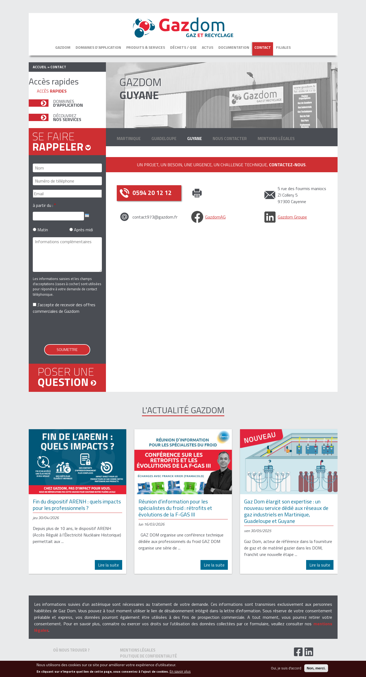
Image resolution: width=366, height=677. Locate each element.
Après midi (83, 229)
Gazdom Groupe (292, 217)
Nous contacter (230, 138)
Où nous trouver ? (71, 650)
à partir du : (43, 205)
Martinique (129, 138)
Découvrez (67, 117)
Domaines (68, 103)
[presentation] (74, 329)
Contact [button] (262, 47)
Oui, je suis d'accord (286, 668)
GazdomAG (215, 217)
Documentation (233, 47)
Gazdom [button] (62, 47)
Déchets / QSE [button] (183, 47)
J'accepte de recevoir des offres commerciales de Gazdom (64, 307)
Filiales (283, 47)
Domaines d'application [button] (98, 47)
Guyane (194, 138)
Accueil (40, 67)
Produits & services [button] (145, 47)
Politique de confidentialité (148, 656)
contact (58, 67)
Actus (207, 47)
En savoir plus (180, 671)
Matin (42, 229)
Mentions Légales (276, 138)
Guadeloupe (163, 138)
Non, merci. (316, 668)
